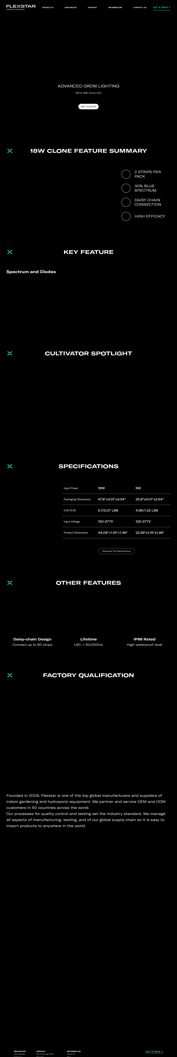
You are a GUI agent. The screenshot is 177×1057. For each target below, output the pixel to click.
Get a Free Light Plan (45, 1054)
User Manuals (19, 1054)
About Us (71, 1054)
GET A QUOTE (88, 106)
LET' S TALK (162, 7)
